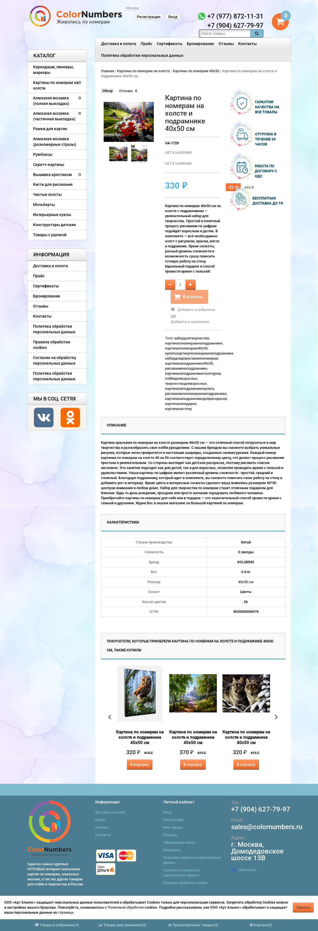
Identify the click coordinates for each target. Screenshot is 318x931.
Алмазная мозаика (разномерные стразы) (54, 142)
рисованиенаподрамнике (186, 368)
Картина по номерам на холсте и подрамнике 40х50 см (140, 737)
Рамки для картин (50, 128)
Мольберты (44, 204)
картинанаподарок (180, 404)
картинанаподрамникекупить (189, 388)
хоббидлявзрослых (181, 378)
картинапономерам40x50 (186, 348)
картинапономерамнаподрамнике (193, 343)
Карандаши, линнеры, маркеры (53, 70)
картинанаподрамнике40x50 (189, 363)
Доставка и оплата (118, 43)
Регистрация (149, 17)
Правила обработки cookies (51, 345)
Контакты (247, 43)
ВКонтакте (243, 870)
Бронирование (200, 43)
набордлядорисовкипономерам (191, 358)
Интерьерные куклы (52, 214)
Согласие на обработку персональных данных (54, 360)
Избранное (171, 850)
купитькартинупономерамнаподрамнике (199, 353)
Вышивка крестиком (52, 174)
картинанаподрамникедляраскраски (196, 399)
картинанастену (178, 409)
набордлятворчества (191, 338)
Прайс (146, 43)
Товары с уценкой (49, 235)
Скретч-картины (48, 164)
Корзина (170, 835)
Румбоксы (42, 154)
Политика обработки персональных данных (142, 55)
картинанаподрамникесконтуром (193, 373)
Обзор (107, 91)
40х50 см (246, 582)
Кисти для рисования (53, 184)
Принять (303, 907)
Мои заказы (173, 827)
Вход (173, 17)
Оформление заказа (179, 843)
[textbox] (224, 33)
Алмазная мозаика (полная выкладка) (51, 101)
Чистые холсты (47, 194)
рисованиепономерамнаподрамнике (196, 393)
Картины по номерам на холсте (55, 85)
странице (65, 912)
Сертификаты (169, 43)
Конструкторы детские (54, 224)
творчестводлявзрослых (186, 383)
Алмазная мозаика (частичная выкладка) (54, 116)
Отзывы (226, 43)
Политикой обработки (126, 907)
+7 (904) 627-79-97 (260, 809)
